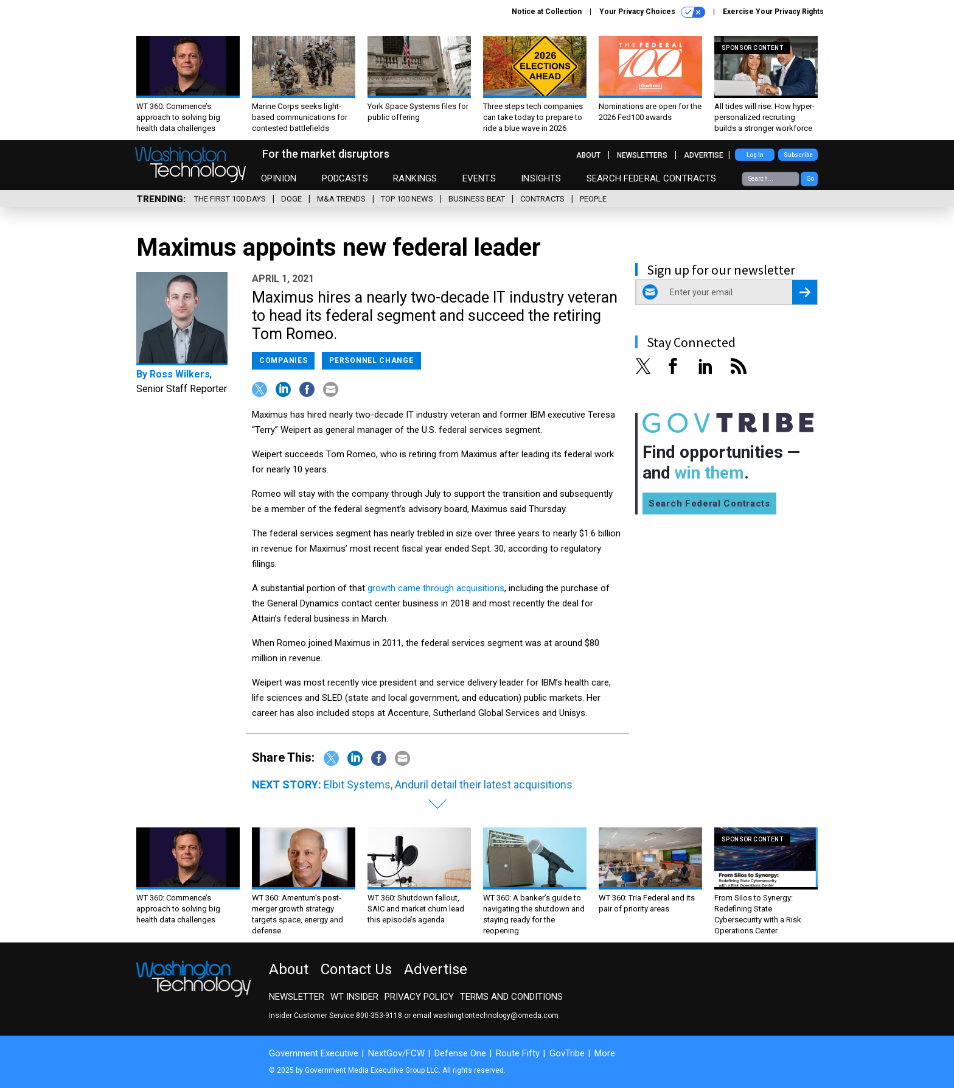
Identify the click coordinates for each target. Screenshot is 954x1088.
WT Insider (354, 996)
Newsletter (296, 996)
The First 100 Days (230, 198)
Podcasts (345, 178)
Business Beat (476, 198)
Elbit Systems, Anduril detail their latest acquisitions (448, 784)
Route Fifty (518, 1053)
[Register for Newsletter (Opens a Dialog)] (804, 292)
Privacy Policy (419, 996)
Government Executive (313, 1053)
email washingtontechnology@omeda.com (486, 1015)
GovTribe (567, 1053)
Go (810, 178)
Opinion (278, 178)
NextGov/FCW (396, 1053)
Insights (541, 178)
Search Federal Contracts (652, 178)
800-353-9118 (379, 1015)
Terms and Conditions (511, 996)
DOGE (291, 198)
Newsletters (642, 155)
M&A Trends (341, 198)
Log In (755, 155)
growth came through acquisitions (435, 588)
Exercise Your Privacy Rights (773, 11)
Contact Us (356, 969)
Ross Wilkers (180, 374)
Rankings (415, 178)
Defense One (460, 1053)
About (588, 155)
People (593, 198)
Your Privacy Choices (652, 12)
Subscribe (798, 155)
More (604, 1053)
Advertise (703, 155)
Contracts (542, 198)
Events (479, 178)
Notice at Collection (547, 11)
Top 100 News (407, 198)
